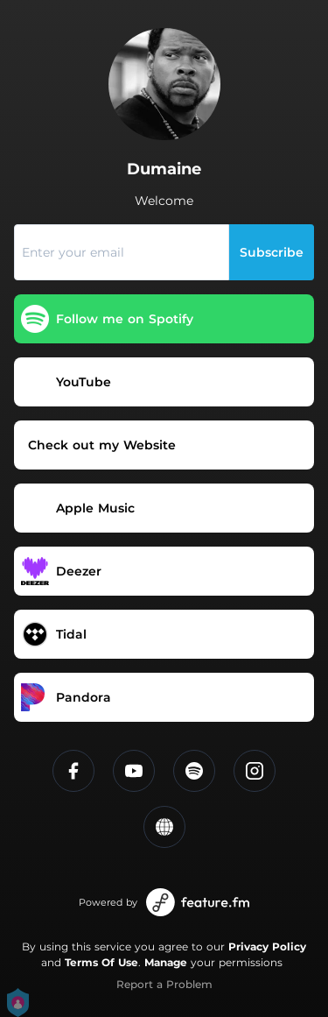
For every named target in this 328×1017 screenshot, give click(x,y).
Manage (165, 962)
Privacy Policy (267, 946)
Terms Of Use (101, 962)
